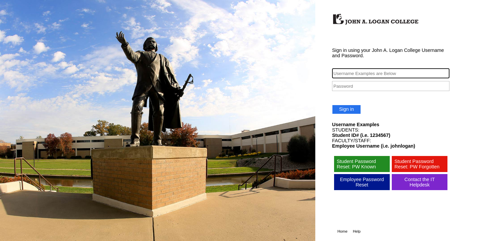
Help (357, 231)
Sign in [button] (346, 109)
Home (342, 231)
